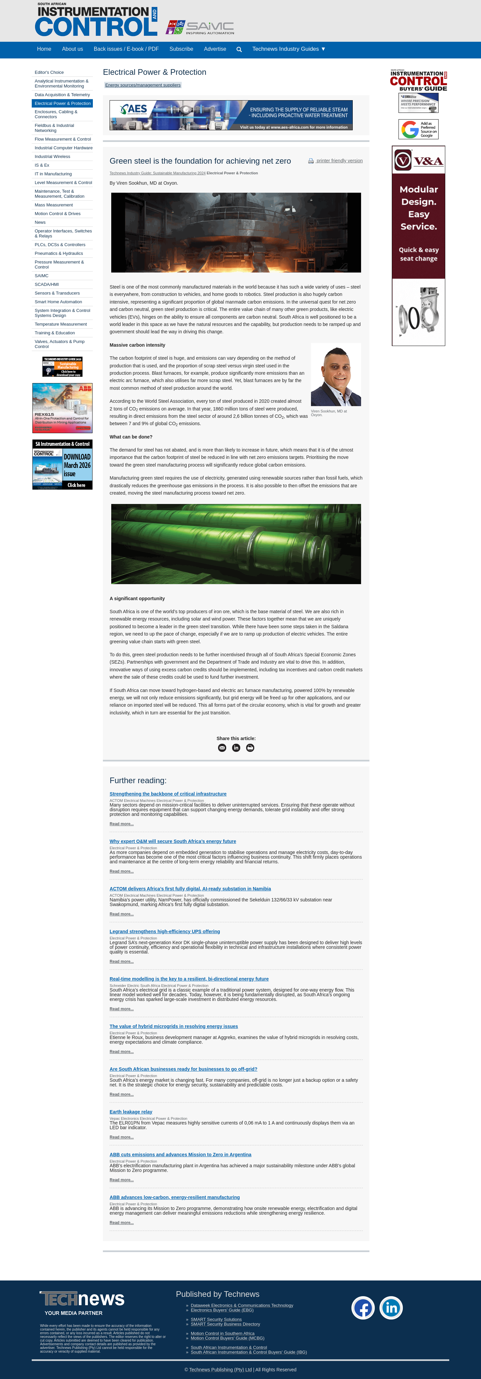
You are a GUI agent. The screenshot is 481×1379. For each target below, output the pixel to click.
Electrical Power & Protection (63, 103)
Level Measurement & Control (63, 182)
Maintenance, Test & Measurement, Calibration (60, 194)
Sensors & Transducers (57, 293)
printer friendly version (335, 160)
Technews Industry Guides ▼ (289, 49)
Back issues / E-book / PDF (126, 49)
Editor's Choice (49, 72)
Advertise (215, 49)
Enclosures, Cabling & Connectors (56, 114)
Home (44, 49)
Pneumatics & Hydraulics (59, 253)
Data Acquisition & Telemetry (62, 94)
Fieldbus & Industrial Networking (54, 128)
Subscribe (181, 49)
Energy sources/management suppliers (142, 85)
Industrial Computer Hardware (64, 147)
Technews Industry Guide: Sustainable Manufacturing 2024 (157, 173)
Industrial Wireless (52, 156)
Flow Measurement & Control (63, 139)
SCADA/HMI (47, 284)
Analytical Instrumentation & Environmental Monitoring (62, 83)
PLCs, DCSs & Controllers (60, 244)
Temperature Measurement (61, 324)
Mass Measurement (54, 204)
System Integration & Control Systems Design (62, 313)
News (40, 222)
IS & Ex (42, 165)
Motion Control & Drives (58, 213)
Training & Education (55, 332)
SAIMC (41, 275)
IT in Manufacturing (53, 173)
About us (72, 49)
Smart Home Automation (58, 301)
